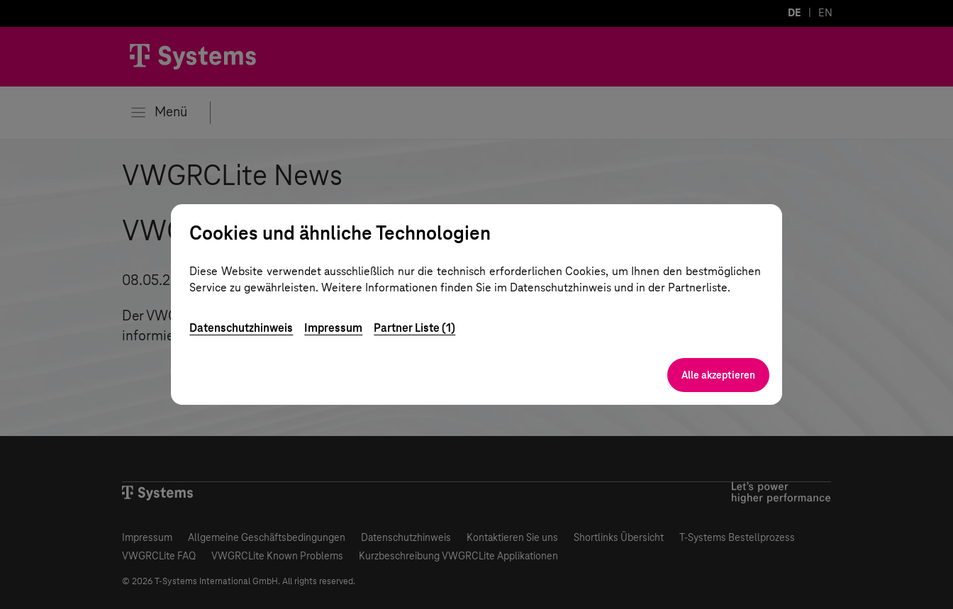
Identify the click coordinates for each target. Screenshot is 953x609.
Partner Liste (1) (414, 327)
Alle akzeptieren (718, 375)
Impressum (333, 327)
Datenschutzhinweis (241, 327)
